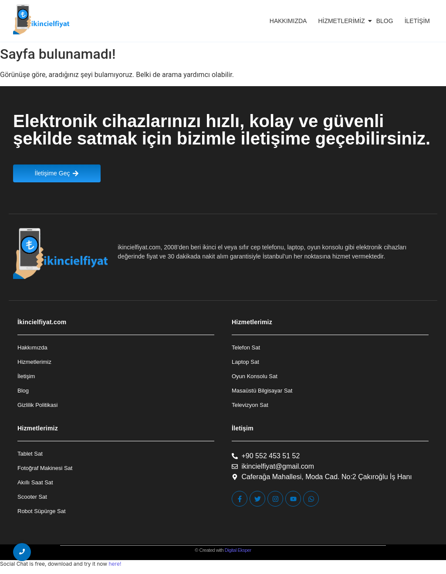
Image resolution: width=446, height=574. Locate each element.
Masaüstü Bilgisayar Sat (262, 390)
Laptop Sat (245, 362)
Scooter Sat (32, 496)
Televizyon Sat (250, 405)
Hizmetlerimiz (343, 20)
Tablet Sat (30, 453)
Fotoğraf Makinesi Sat (44, 468)
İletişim (417, 20)
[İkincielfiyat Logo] (41, 19)
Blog (384, 20)
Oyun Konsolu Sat (254, 376)
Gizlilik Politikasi (37, 405)
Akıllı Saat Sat (35, 482)
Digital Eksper (238, 550)
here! (114, 564)
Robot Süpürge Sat (41, 511)
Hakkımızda (288, 20)
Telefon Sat (246, 347)
